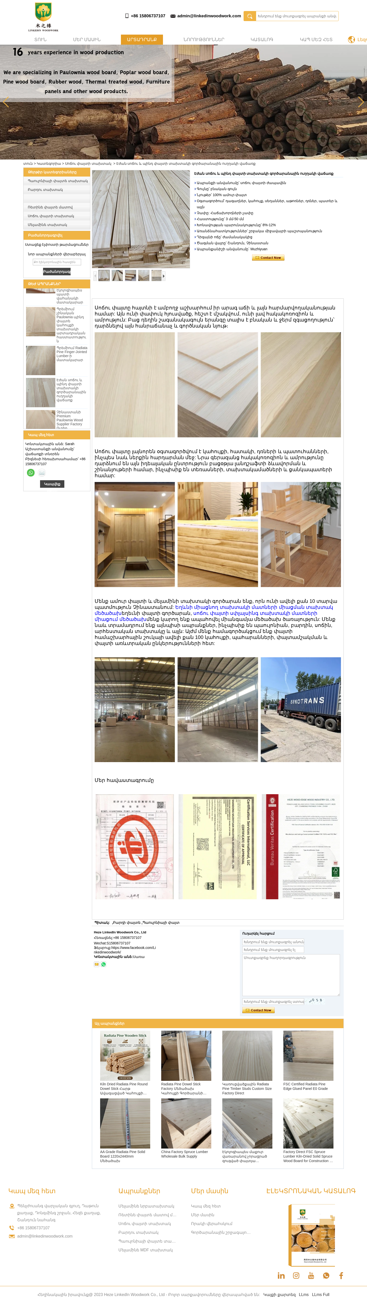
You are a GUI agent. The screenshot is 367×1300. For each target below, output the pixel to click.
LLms (304, 1294)
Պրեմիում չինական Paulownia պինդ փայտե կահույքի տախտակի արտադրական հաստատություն (71, 326)
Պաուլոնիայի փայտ (160, 923)
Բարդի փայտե (126, 923)
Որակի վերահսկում (211, 1224)
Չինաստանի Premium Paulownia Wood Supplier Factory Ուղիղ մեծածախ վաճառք (70, 426)
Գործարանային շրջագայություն (221, 1232)
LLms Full (320, 1294)
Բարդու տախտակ (45, 190)
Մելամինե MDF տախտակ (145, 1250)
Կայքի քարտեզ (279, 1294)
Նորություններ (204, 39)
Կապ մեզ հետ (316, 39)
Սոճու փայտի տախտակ (88, 163)
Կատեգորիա (49, 163)
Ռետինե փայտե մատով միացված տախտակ (148, 1215)
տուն (40, 39)
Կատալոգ (262, 39)
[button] (183, 155)
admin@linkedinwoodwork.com (209, 16)
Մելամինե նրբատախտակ (146, 1206)
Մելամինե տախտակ (47, 225)
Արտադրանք (142, 39)
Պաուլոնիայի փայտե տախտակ (58, 181)
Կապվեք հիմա (52, 485)
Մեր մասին (87, 39)
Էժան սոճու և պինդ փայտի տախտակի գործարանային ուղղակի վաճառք (71, 391)
